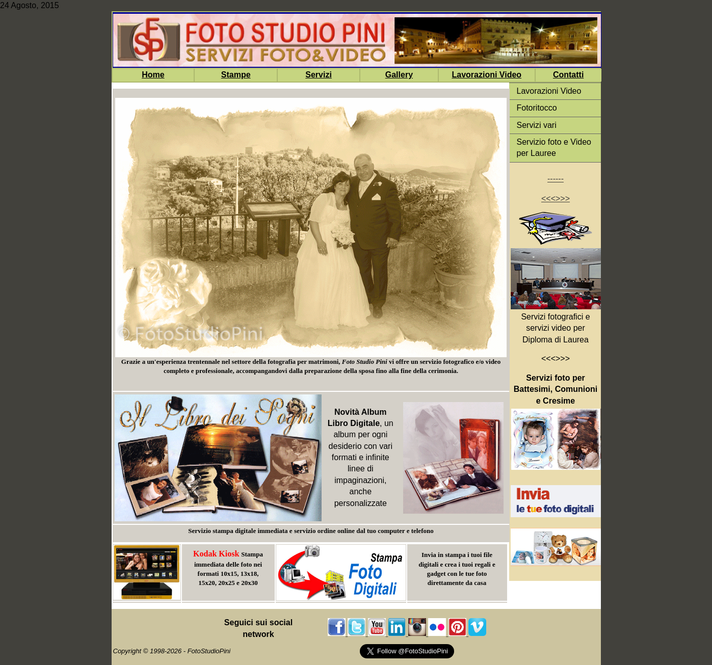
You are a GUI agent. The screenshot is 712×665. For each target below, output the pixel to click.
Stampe (236, 74)
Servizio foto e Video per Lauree (554, 147)
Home (153, 74)
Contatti (568, 74)
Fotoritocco (537, 107)
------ (555, 178)
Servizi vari (537, 125)
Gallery (399, 74)
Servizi (318, 74)
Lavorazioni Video (486, 74)
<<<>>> (555, 198)
